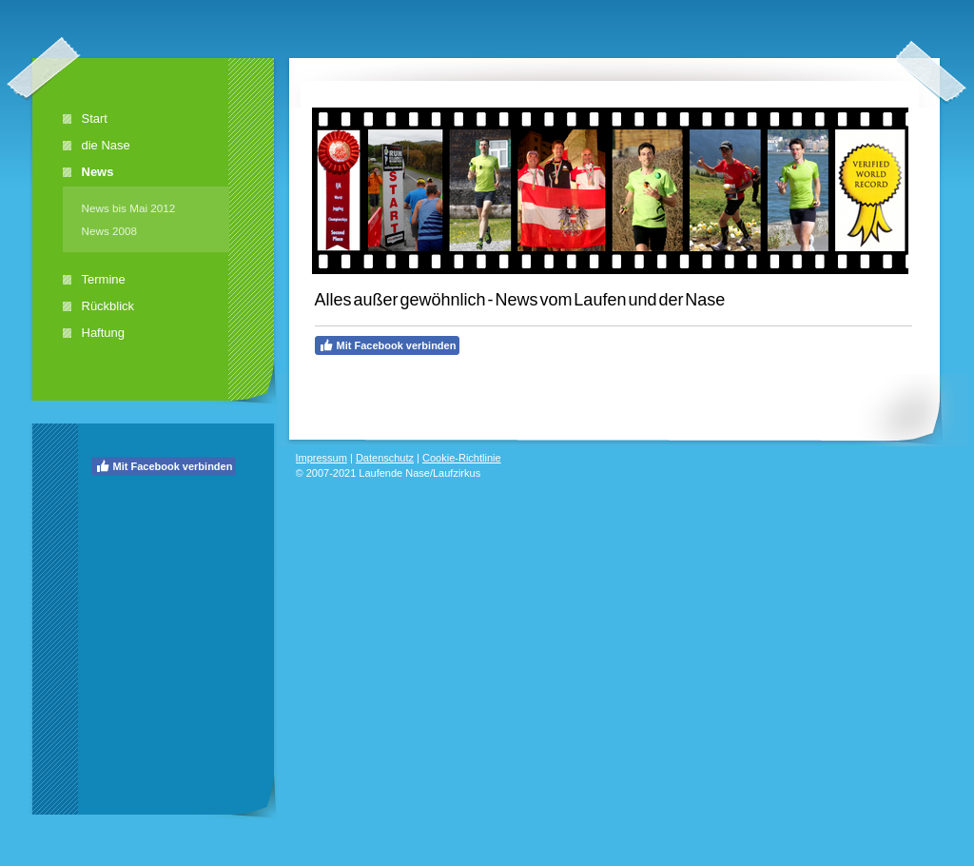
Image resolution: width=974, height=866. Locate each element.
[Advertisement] (167, 599)
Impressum (321, 457)
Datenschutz (385, 457)
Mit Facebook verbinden (164, 466)
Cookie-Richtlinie (461, 457)
